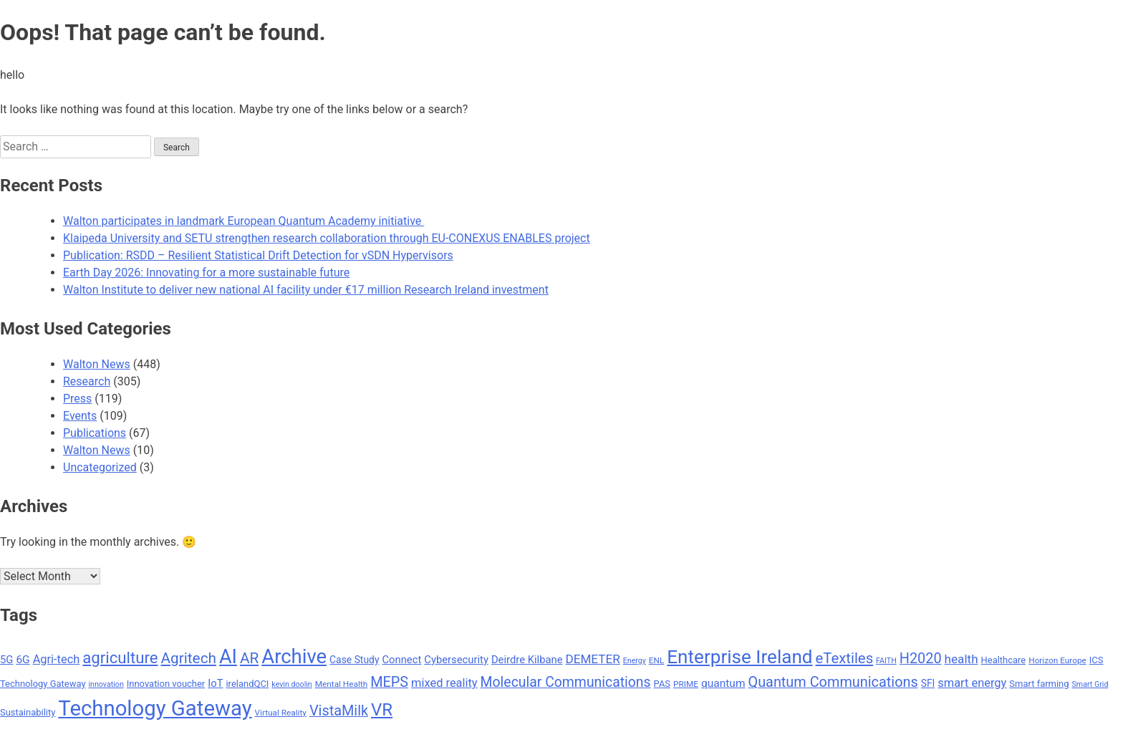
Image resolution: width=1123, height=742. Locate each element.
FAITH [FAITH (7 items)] (886, 660)
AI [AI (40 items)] (228, 656)
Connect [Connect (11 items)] (401, 659)
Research (86, 381)
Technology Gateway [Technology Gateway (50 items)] (154, 708)
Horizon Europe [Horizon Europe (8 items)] (1057, 660)
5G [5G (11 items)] (6, 659)
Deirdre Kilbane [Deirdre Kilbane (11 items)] (527, 659)
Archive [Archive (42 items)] (294, 656)
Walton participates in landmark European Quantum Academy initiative (243, 221)
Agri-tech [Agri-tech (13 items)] (56, 659)
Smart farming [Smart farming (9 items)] (1039, 683)
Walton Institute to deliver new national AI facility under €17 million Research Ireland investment (306, 290)
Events (80, 416)
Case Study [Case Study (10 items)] (354, 659)
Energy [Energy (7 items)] (634, 660)
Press (77, 398)
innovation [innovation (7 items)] (105, 684)
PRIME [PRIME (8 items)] (685, 684)
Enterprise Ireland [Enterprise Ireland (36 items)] (739, 657)
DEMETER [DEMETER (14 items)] (592, 659)
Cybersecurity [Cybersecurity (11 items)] (456, 659)
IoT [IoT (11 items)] (215, 683)
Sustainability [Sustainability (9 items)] (27, 712)
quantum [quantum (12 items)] (723, 683)
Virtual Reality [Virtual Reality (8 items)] (281, 713)
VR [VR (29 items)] (381, 710)
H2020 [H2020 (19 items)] (921, 658)
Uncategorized (100, 467)
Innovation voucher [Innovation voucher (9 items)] (166, 683)
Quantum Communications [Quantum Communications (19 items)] (832, 682)
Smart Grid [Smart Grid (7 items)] (1090, 684)
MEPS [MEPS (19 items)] (389, 682)
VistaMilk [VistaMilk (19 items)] (338, 711)
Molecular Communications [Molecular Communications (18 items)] (566, 682)
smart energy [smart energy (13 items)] (972, 683)
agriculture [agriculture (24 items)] (120, 657)
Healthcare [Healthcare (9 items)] (1003, 660)
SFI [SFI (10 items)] (928, 683)
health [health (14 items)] (961, 659)
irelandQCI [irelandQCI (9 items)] (247, 683)
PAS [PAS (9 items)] (662, 683)
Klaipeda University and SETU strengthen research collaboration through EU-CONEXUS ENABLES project (326, 238)
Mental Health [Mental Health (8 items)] (341, 684)
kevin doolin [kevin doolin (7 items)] (291, 684)
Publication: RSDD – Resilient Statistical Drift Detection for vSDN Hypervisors (258, 255)
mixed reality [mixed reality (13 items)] (444, 683)
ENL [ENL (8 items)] (656, 660)
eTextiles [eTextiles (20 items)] (845, 658)
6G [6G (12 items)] (22, 659)
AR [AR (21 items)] (249, 658)
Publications (94, 433)
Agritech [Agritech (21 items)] (188, 658)
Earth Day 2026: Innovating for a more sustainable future (206, 272)
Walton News (96, 364)
